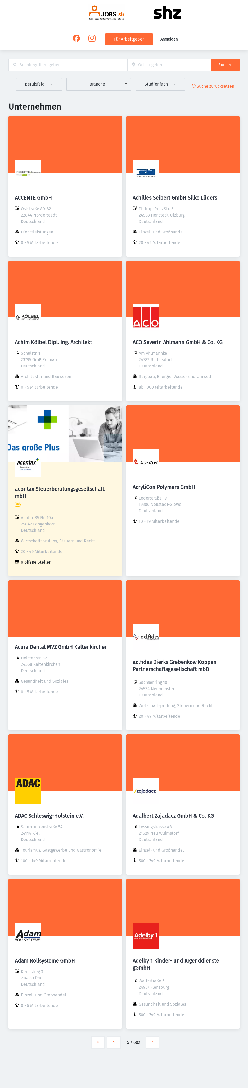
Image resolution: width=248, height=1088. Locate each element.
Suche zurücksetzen (213, 86)
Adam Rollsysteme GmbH (45, 960)
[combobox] (67, 65)
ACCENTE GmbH (33, 198)
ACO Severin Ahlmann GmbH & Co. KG (178, 342)
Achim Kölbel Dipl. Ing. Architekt (53, 342)
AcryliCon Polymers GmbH (164, 487)
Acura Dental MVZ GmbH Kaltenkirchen (61, 647)
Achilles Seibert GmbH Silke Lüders (175, 198)
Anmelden (169, 39)
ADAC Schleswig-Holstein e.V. (49, 816)
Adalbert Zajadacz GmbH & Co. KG (173, 816)
